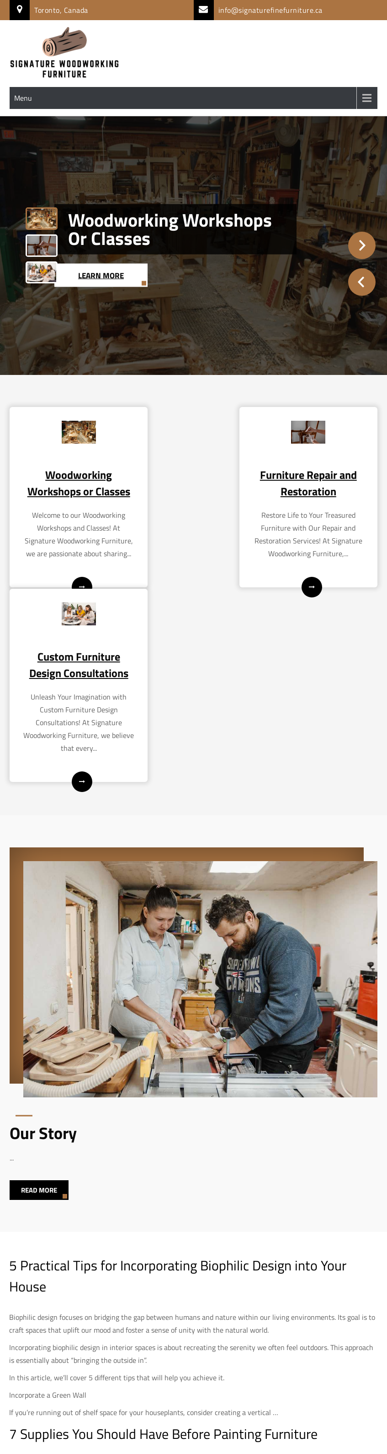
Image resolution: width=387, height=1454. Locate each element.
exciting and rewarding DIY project (152, 1310)
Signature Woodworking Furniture (193, 1440)
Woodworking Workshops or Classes (170, 229)
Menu (23, 97)
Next (362, 245)
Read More (39, 1036)
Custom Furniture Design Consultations (320, 491)
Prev (362, 282)
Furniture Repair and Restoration (193, 483)
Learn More (103, 275)
